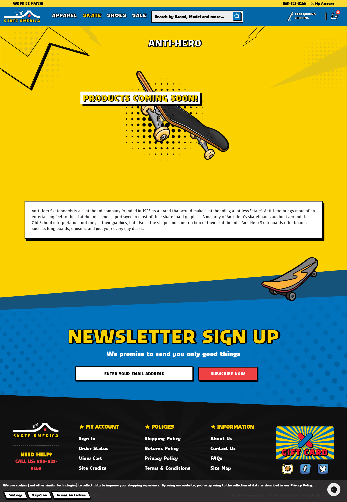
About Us (221, 438)
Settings (15, 494)
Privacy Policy (161, 458)
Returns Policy (162, 448)
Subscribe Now (228, 373)
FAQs (216, 458)
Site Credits (92, 468)
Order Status (93, 448)
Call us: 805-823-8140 (36, 465)
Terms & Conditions (167, 468)
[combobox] (197, 17)
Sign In (87, 438)
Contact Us (223, 448)
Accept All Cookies (71, 494)
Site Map (220, 468)
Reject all (39, 494)
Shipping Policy (163, 438)
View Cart (90, 458)
